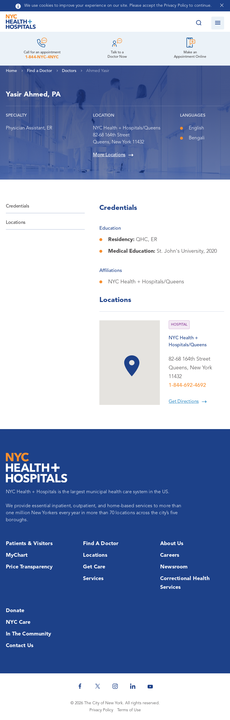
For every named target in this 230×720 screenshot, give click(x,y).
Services (93, 578)
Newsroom (174, 567)
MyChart (16, 555)
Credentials (17, 206)
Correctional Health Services (185, 583)
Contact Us (19, 645)
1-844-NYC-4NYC (42, 57)
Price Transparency (29, 567)
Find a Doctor (101, 543)
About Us (172, 543)
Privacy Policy (101, 710)
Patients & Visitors (29, 543)
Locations (15, 222)
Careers (169, 555)
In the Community (28, 634)
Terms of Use (129, 710)
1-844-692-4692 (187, 385)
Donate (15, 610)
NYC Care (18, 622)
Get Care (94, 567)
